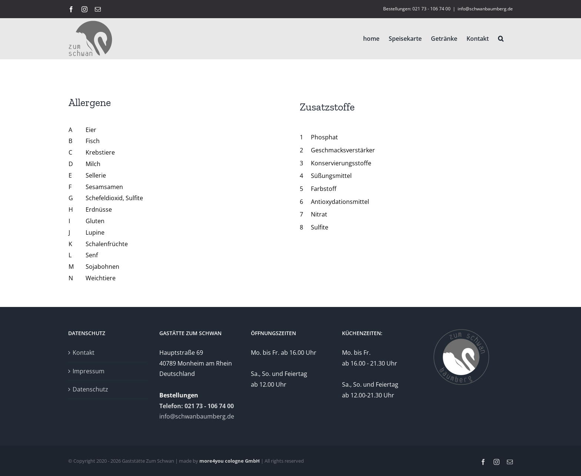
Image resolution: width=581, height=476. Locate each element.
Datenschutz (90, 389)
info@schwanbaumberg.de (485, 9)
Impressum (88, 371)
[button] (501, 38)
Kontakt (83, 352)
